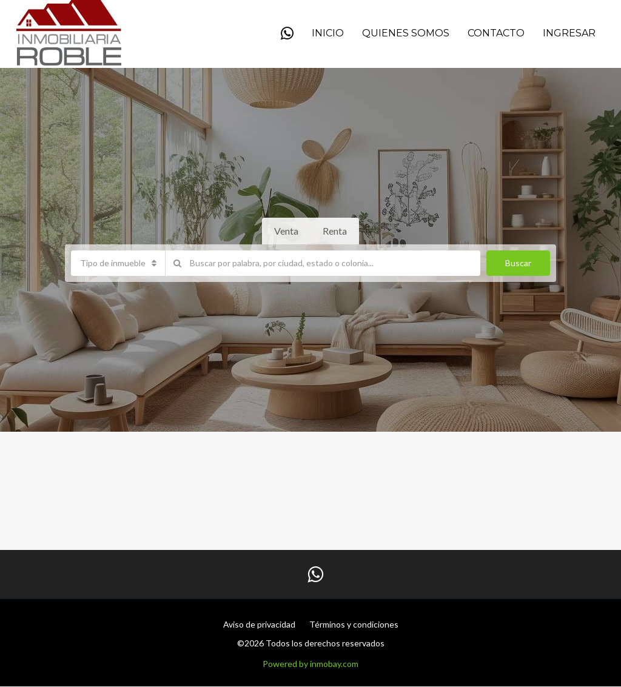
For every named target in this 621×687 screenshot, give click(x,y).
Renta (335, 230)
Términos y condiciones (353, 624)
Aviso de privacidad (259, 624)
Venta (286, 230)
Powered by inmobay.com (310, 664)
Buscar (518, 263)
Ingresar (569, 33)
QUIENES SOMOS (405, 33)
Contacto (496, 33)
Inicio (328, 33)
